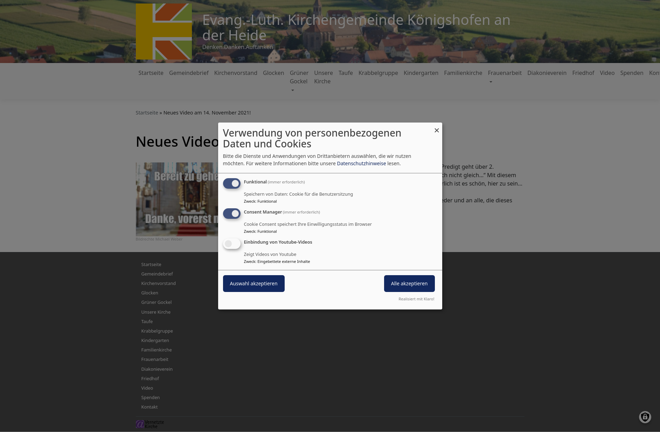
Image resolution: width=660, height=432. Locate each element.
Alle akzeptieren (409, 283)
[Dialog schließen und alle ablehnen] (437, 127)
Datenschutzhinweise (361, 163)
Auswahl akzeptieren (254, 283)
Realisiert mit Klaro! (417, 298)
